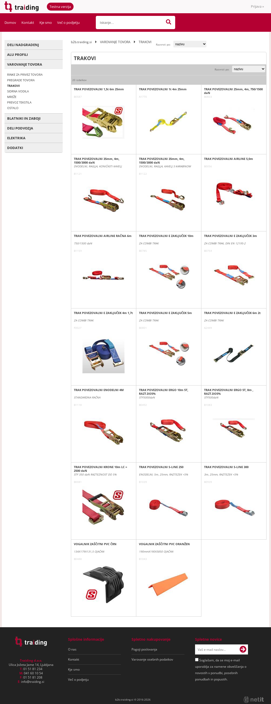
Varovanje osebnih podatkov (152, 659)
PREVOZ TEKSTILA (19, 102)
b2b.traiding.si (81, 42)
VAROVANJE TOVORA (24, 64)
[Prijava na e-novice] (243, 649)
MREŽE (11, 97)
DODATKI (15, 147)
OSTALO (13, 108)
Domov (10, 22)
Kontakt (27, 22)
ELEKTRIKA (16, 138)
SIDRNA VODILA (18, 91)
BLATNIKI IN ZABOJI (23, 118)
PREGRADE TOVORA (21, 80)
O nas (72, 649)
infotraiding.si (32, 681)
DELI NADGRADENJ (23, 44)
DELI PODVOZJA (20, 128)
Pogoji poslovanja (144, 649)
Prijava (257, 6)
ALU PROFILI (17, 54)
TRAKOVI (13, 86)
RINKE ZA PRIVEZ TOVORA (25, 75)
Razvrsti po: (163, 44)
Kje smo (45, 22)
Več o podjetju (68, 22)
